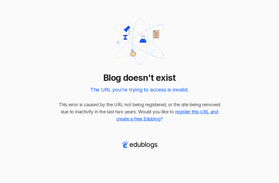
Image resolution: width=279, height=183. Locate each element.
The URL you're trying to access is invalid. (139, 90)
